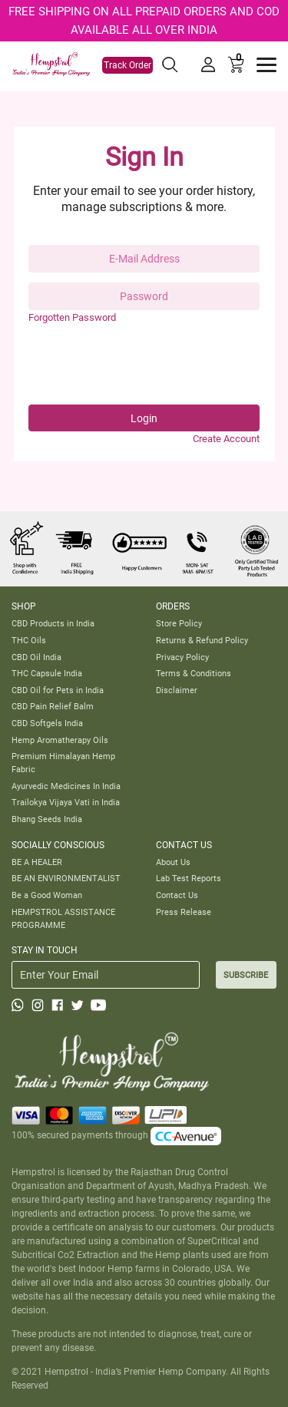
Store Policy (179, 623)
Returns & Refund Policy (202, 640)
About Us (173, 862)
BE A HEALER (37, 862)
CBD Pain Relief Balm (53, 706)
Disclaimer (176, 690)
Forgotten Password (72, 317)
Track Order (127, 65)
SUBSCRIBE (245, 974)
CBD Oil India (36, 657)
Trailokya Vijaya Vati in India (66, 802)
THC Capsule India (47, 673)
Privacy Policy (182, 657)
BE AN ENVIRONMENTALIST (66, 878)
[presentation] (145, 365)
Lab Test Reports (188, 878)
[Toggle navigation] (266, 65)
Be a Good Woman (47, 895)
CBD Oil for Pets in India (58, 690)
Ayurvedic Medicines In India (66, 786)
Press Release (183, 912)
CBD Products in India (53, 623)
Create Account (226, 438)
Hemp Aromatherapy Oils (60, 740)
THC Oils (29, 640)
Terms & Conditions (193, 673)
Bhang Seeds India (47, 819)
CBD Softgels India (47, 723)
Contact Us (177, 895)
